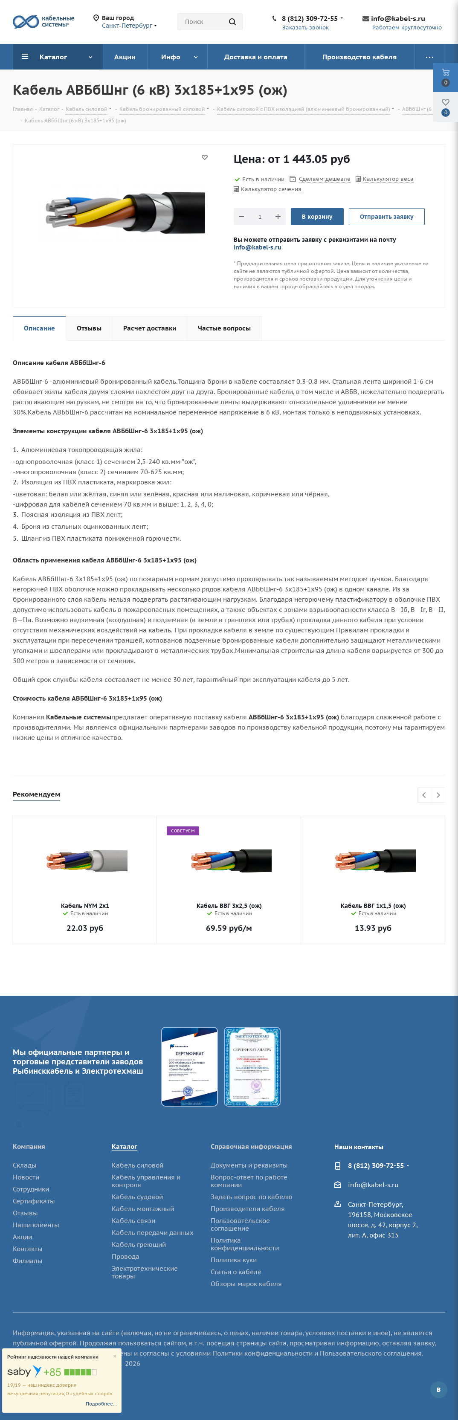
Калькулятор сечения (271, 189)
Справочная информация (251, 1146)
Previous (424, 795)
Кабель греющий (139, 1244)
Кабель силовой (137, 1165)
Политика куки (234, 1260)
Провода (125, 1256)
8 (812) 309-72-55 (310, 18)
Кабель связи (133, 1221)
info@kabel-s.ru (398, 18)
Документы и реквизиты (249, 1165)
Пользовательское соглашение (240, 1224)
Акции (22, 1237)
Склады (25, 1165)
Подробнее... (101, 1404)
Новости (26, 1177)
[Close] (115, 1356)
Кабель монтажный (143, 1209)
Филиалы (28, 1261)
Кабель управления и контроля (146, 1181)
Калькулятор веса (388, 179)
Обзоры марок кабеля (246, 1284)
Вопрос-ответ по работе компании (249, 1181)
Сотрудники (31, 1189)
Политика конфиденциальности (245, 1244)
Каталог (124, 1146)
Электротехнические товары (145, 1272)
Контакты (28, 1249)
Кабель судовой (137, 1197)
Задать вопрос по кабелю (252, 1197)
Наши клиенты (36, 1225)
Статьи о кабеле (236, 1272)
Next (438, 795)
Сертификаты (34, 1201)
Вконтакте (438, 1389)
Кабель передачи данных (153, 1233)
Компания (29, 1146)
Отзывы (25, 1213)
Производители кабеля (248, 1209)
